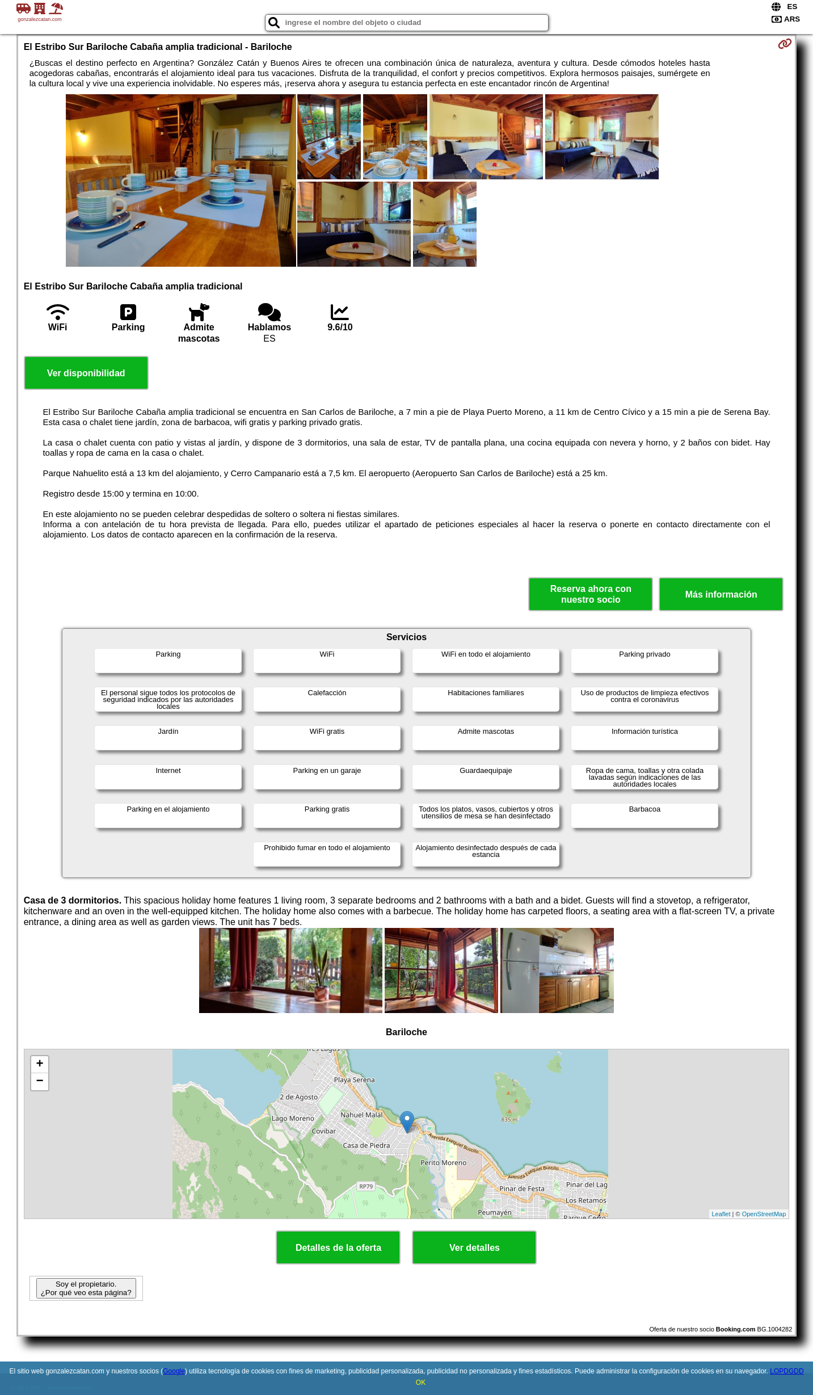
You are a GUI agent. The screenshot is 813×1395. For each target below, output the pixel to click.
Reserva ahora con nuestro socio (590, 594)
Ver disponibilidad (86, 373)
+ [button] (40, 1064)
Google (174, 1371)
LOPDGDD (786, 1371)
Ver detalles (474, 1248)
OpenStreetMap (764, 1214)
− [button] (40, 1081)
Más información (721, 594)
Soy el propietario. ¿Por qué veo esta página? (86, 1288)
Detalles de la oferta (338, 1248)
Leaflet (721, 1214)
